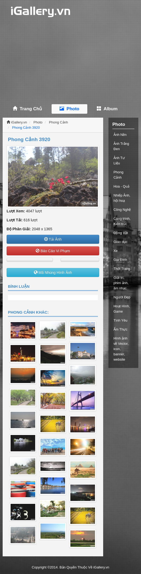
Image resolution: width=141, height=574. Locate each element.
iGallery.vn (17, 122)
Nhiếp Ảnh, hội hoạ (121, 198)
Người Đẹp (121, 297)
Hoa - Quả (121, 186)
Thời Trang (121, 269)
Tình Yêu (120, 320)
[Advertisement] (70, 63)
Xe (115, 251)
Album (107, 108)
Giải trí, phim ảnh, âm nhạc (121, 283)
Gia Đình (120, 260)
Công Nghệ (122, 210)
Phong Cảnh (58, 122)
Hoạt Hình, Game (121, 308)
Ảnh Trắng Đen (121, 146)
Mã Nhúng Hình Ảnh (53, 272)
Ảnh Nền (120, 135)
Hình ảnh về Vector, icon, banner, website (121, 348)
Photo (69, 108)
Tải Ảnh (53, 239)
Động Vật (120, 233)
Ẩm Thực (120, 329)
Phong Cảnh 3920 (26, 128)
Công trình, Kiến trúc (121, 221)
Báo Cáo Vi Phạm (53, 251)
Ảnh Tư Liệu (119, 160)
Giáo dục (120, 242)
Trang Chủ (27, 108)
